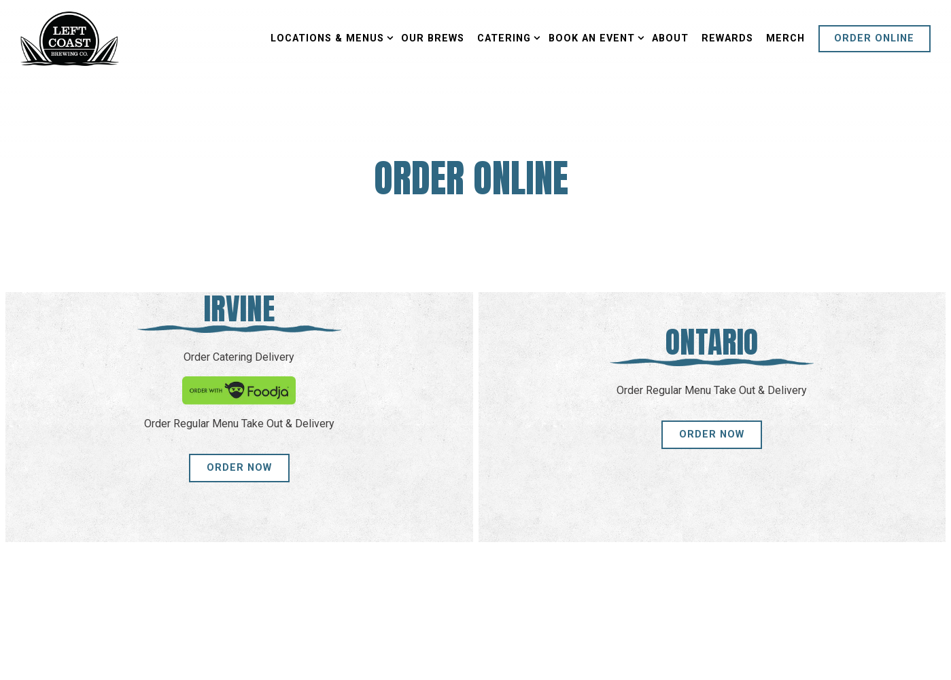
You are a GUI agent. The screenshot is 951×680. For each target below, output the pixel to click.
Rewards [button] (727, 38)
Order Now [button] (239, 467)
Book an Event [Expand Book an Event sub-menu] (594, 37)
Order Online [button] (874, 38)
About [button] (670, 38)
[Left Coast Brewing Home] (69, 38)
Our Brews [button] (432, 38)
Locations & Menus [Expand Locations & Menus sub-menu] (329, 37)
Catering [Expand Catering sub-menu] (506, 37)
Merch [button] (785, 38)
